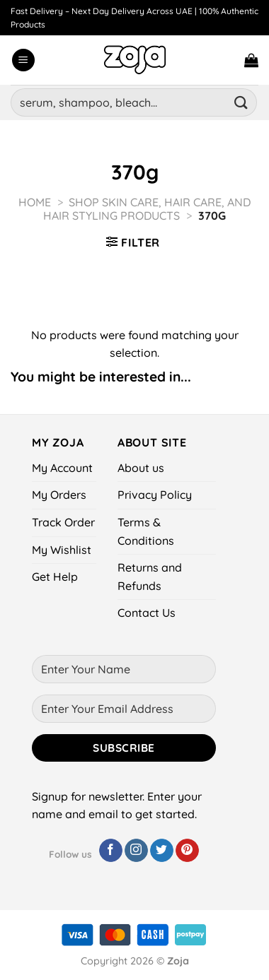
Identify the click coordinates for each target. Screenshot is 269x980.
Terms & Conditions (146, 531)
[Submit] (241, 102)
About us (141, 468)
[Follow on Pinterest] (187, 851)
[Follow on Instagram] (136, 851)
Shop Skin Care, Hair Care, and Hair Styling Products (147, 209)
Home (34, 202)
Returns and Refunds (150, 576)
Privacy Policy (155, 495)
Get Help (55, 576)
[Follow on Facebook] (110, 851)
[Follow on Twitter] (161, 851)
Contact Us (147, 613)
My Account (62, 468)
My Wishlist (61, 550)
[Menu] (23, 60)
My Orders (59, 495)
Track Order (63, 522)
